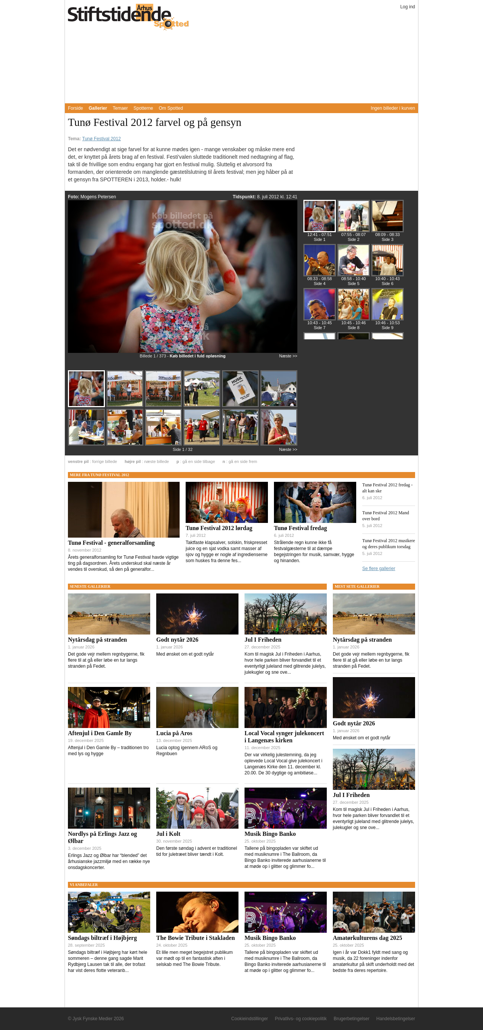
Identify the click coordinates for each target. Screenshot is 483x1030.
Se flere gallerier (378, 568)
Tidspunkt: (245, 196)
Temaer (120, 108)
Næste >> (288, 356)
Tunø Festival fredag (300, 528)
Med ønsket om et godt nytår (185, 654)
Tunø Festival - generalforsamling (111, 543)
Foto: (74, 196)
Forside (75, 108)
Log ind (407, 6)
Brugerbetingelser (351, 1018)
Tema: (75, 138)
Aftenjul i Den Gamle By (100, 733)
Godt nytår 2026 (177, 639)
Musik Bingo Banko (270, 834)
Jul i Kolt (168, 834)
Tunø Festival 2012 (101, 138)
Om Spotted (171, 108)
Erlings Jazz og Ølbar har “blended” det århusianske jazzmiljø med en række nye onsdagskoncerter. (109, 861)
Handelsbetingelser (395, 1018)
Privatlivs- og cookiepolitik (300, 1018)
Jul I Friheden (263, 639)
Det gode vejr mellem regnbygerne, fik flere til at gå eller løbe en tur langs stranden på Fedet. (106, 660)
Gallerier (98, 108)
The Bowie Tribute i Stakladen (195, 938)
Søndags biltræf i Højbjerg (102, 938)
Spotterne (143, 108)
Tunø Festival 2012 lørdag (219, 528)
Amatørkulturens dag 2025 (367, 938)
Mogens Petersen (98, 196)
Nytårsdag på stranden (97, 639)
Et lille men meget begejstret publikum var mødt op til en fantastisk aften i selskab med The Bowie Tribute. (194, 958)
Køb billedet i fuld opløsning (198, 356)
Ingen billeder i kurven (393, 108)
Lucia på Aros (174, 733)
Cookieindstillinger (249, 1018)
